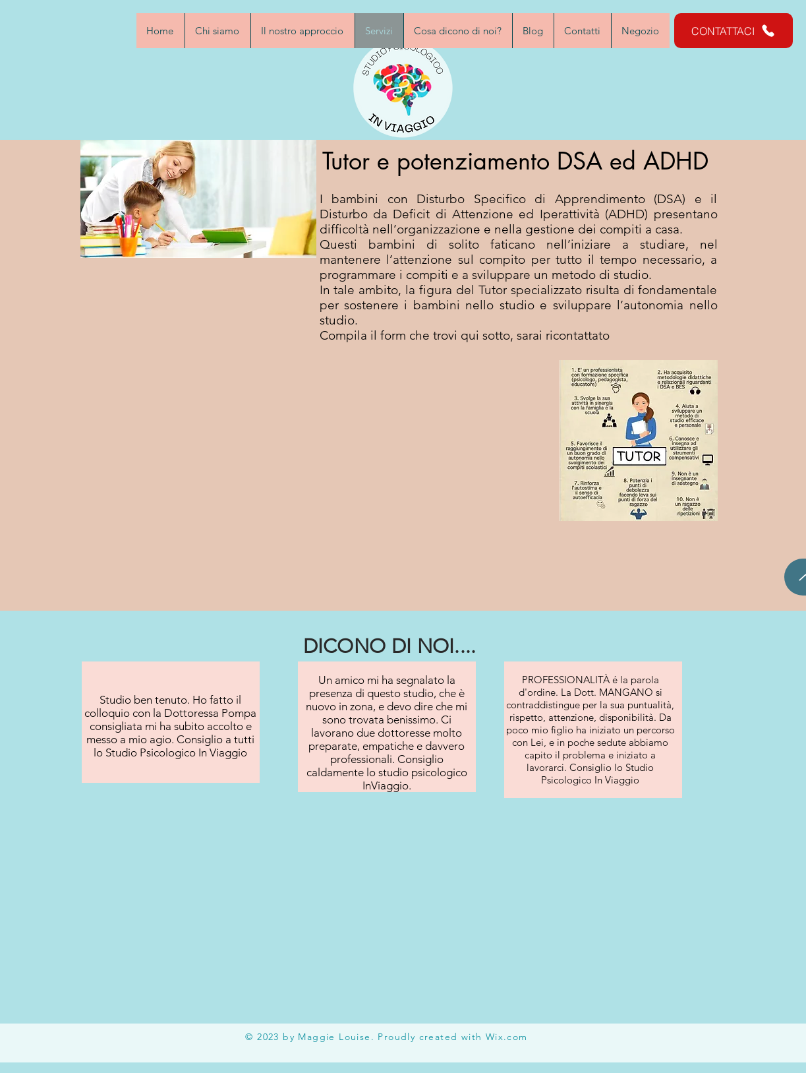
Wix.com (507, 1037)
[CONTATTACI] (733, 30)
